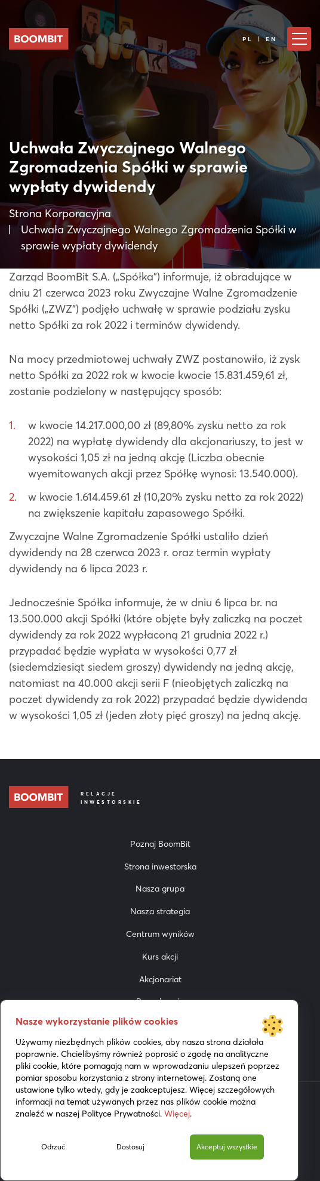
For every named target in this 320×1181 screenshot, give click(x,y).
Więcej (177, 1113)
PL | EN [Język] (260, 39)
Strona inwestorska (160, 866)
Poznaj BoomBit (160, 843)
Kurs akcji (160, 956)
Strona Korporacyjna (60, 213)
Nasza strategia (160, 911)
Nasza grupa (160, 888)
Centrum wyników (160, 934)
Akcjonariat (160, 979)
